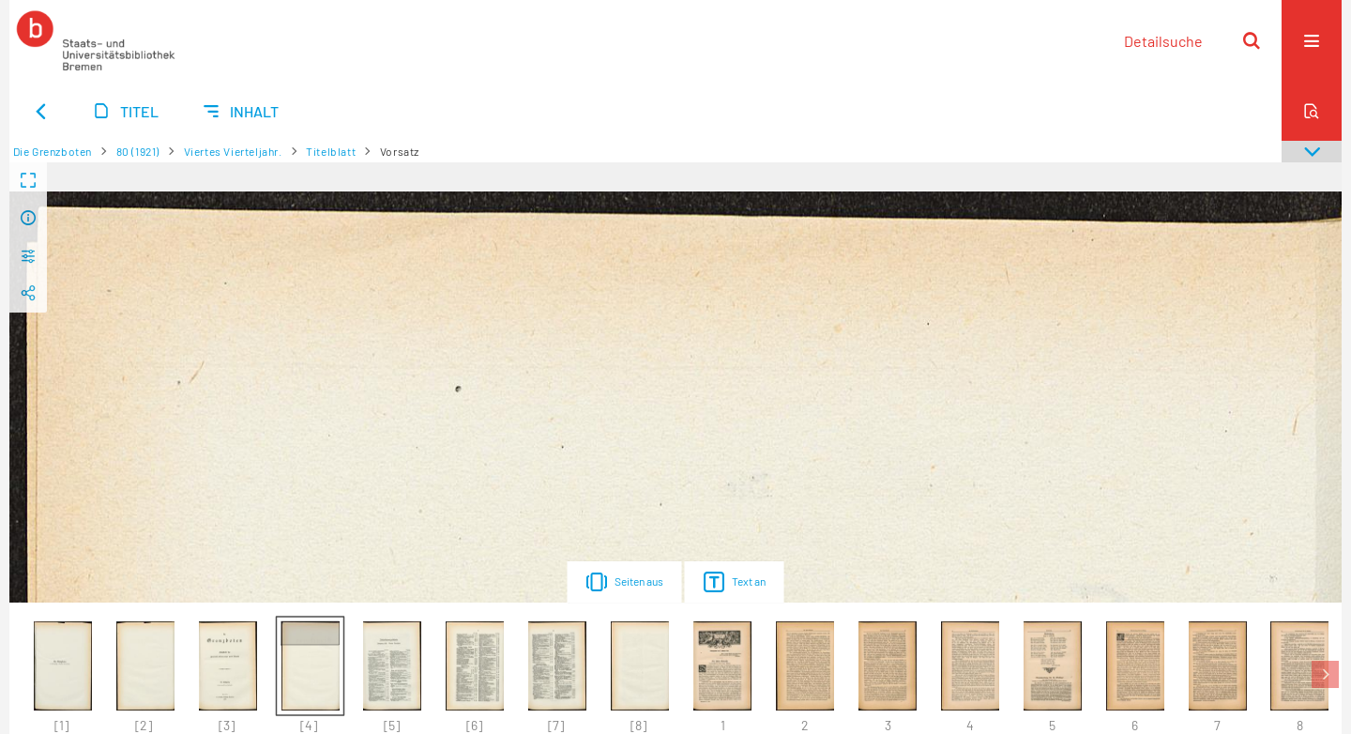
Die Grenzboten (52, 151)
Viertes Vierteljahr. (233, 151)
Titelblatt (331, 151)
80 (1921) (137, 151)
